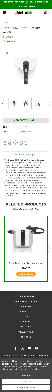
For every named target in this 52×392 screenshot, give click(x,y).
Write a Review (10, 41)
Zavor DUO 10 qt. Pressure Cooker (26, 263)
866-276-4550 (29, 6)
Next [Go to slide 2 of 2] (49, 103)
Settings (26, 375)
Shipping (26, 337)
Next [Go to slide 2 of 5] (48, 248)
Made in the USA (26, 296)
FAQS (26, 317)
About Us (26, 306)
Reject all (26, 381)
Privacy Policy (25, 332)
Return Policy (26, 312)
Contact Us (26, 327)
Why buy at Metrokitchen (26, 301)
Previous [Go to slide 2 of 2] (3, 103)
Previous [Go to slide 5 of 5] (3, 248)
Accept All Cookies (26, 387)
